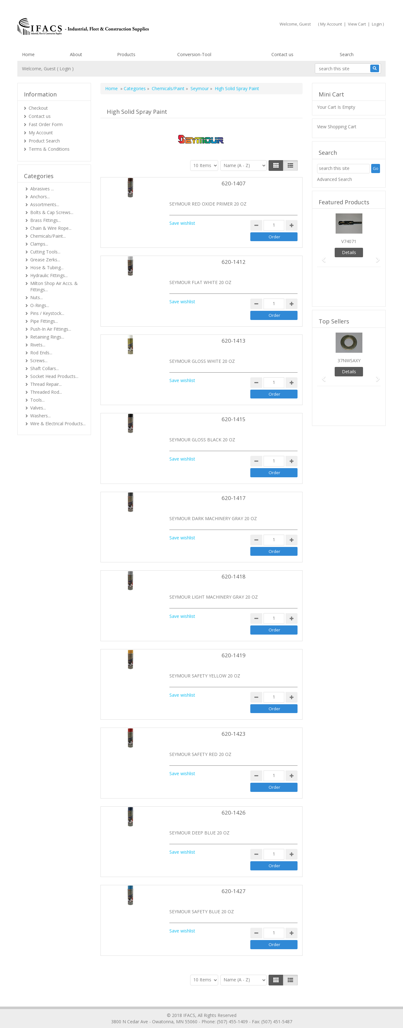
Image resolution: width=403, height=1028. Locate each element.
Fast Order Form (46, 124)
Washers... (40, 416)
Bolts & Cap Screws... (51, 212)
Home (28, 54)
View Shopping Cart (336, 127)
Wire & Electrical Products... (58, 424)
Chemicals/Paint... (48, 236)
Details (349, 252)
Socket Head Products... (54, 376)
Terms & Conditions (49, 149)
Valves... (38, 408)
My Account (331, 24)
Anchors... (40, 197)
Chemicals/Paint (168, 88)
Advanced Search (334, 179)
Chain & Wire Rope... (50, 228)
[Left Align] (276, 165)
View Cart (357, 24)
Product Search (44, 141)
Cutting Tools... (45, 252)
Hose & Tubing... (47, 267)
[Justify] (290, 165)
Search (347, 54)
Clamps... (39, 244)
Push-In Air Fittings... (50, 329)
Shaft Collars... (44, 368)
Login (377, 24)
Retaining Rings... (47, 337)
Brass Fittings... (45, 220)
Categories (135, 88)
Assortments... (44, 204)
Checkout (38, 108)
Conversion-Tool (194, 54)
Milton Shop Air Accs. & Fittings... (54, 286)
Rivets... (37, 345)
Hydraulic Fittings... (49, 275)
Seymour (199, 88)
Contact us (282, 54)
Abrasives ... (42, 189)
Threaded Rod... (46, 392)
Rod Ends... (41, 353)
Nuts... (36, 297)
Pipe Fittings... (44, 321)
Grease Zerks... (45, 260)
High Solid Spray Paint (237, 88)
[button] (321, 257)
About (76, 54)
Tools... (37, 400)
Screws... (39, 360)
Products (126, 54)
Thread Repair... (46, 384)
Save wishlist (182, 223)
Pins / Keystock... (47, 313)
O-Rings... (39, 305)
